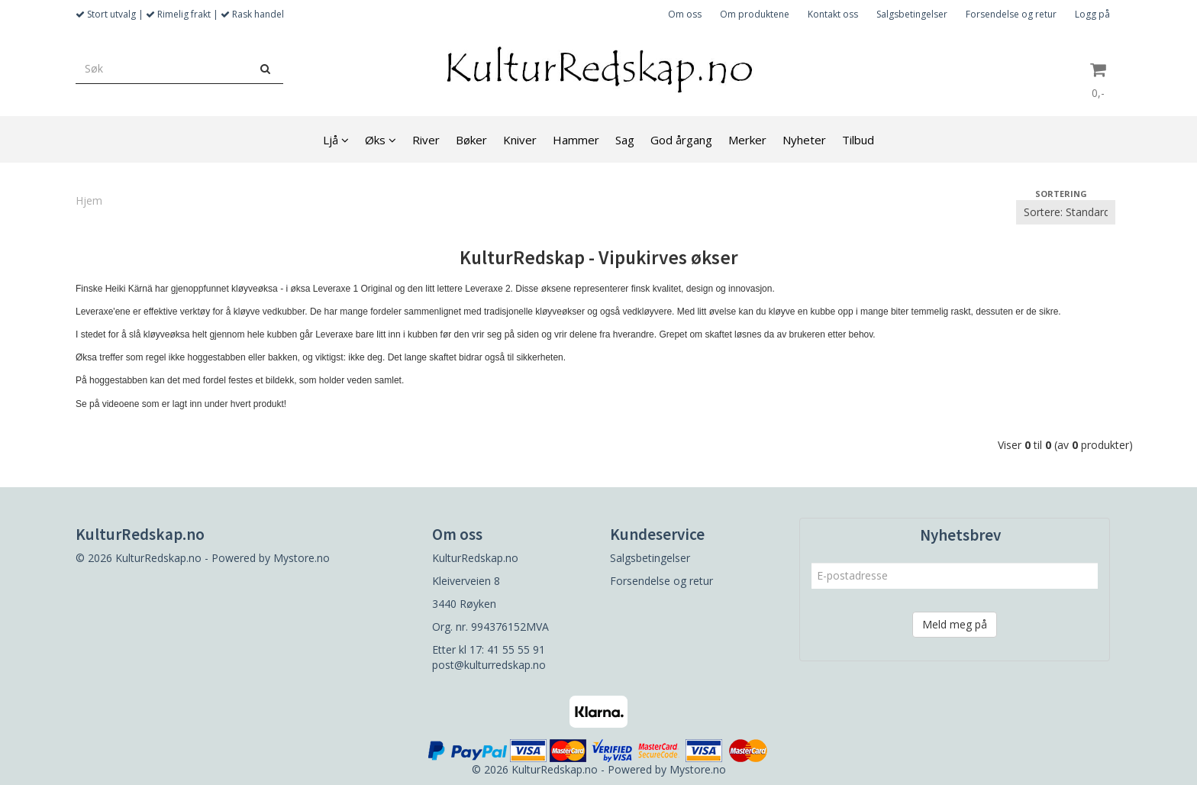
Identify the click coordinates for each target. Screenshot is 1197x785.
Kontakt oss (833, 14)
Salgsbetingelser (911, 14)
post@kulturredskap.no (489, 664)
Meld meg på (954, 624)
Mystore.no (301, 558)
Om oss (685, 14)
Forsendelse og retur (1011, 14)
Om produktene (754, 14)
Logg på (1092, 14)
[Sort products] (1065, 212)
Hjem (89, 200)
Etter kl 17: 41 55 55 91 (488, 649)
